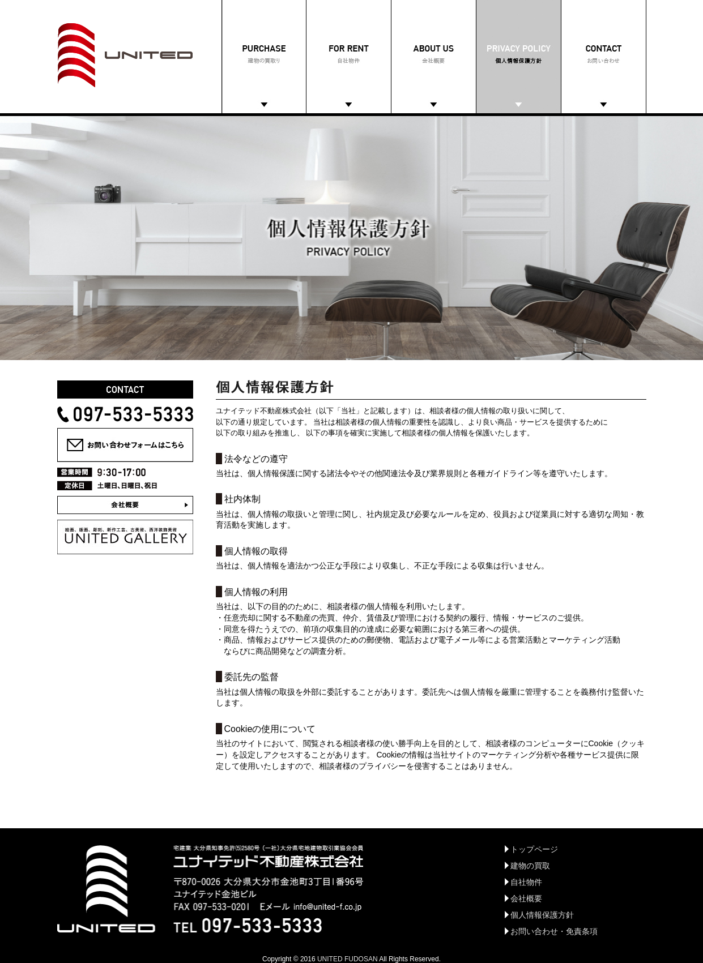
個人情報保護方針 (542, 914)
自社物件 (526, 882)
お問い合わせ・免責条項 (554, 931)
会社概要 (526, 898)
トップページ (534, 849)
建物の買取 (530, 865)
